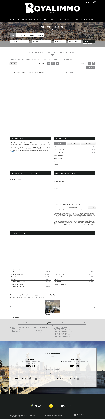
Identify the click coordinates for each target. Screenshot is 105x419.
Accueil (12, 19)
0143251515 (30, 366)
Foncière (60, 19)
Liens (28, 415)
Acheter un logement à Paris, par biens (22, 59)
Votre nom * (57, 178)
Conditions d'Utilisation (86, 224)
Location (40, 35)
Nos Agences (68, 19)
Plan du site (12, 415)
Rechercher (89, 41)
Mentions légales (18, 415)
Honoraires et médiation (81, 19)
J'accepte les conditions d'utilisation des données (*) (68, 204)
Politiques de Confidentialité (74, 224)
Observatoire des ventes (40, 19)
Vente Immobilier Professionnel (26, 35)
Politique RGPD (18, 416)
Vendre (18, 19)
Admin (31, 415)
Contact (92, 19)
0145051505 (74, 366)
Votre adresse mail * (59, 181)
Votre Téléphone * (59, 185)
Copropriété (88, 143)
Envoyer (92, 207)
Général (60, 143)
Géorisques (12, 151)
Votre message (58, 192)
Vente (12, 35)
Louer (30, 19)
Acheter (24, 19)
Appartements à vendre (36, 59)
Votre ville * (57, 188)
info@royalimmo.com (52, 369)
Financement (53, 19)
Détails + (73, 143)
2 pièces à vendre (46, 59)
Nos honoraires (24, 415)
